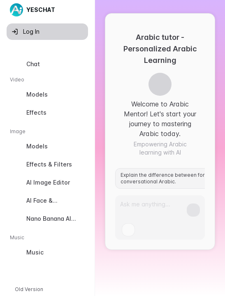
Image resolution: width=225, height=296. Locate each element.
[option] (47, 64)
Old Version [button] (29, 289)
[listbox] (47, 160)
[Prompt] (153, 208)
